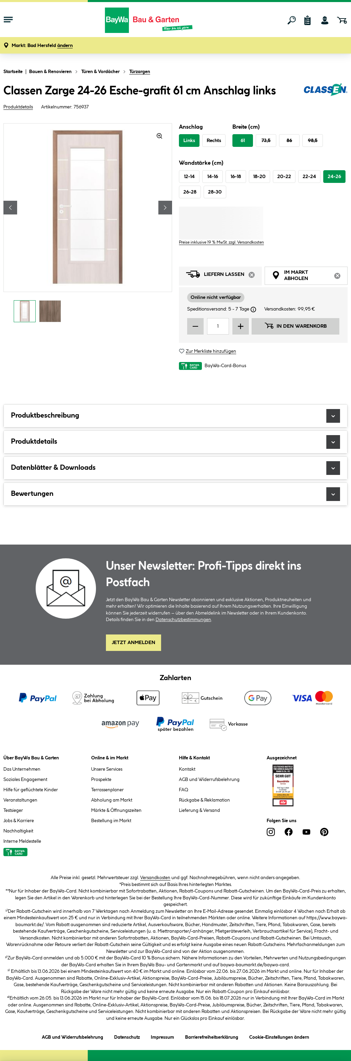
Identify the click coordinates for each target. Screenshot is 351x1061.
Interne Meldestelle (22, 841)
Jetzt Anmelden (133, 642)
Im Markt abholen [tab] (310, 276)
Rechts (214, 140)
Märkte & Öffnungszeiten (116, 810)
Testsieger (13, 810)
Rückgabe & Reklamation (204, 800)
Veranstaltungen (20, 800)
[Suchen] (292, 20)
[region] (88, 224)
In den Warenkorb (295, 325)
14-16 (212, 176)
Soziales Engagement (25, 780)
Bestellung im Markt (111, 821)
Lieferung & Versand (199, 810)
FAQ (183, 790)
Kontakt (187, 769)
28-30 (215, 192)
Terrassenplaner (107, 790)
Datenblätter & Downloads (175, 468)
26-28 (189, 192)
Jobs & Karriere (18, 821)
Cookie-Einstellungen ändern (279, 1036)
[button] (42, 45)
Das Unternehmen (21, 769)
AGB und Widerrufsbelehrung (209, 780)
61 (243, 140)
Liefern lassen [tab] (224, 276)
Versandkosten (155, 878)
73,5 (266, 140)
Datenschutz (127, 1036)
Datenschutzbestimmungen (183, 620)
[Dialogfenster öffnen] (253, 309)
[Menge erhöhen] (240, 326)
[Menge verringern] (195, 326)
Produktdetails (18, 107)
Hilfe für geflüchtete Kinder (30, 790)
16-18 (236, 176)
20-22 (284, 176)
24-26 (334, 176)
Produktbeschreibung (175, 416)
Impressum (162, 1036)
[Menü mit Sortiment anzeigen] (8, 20)
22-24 (309, 176)
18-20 (259, 176)
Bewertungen (175, 494)
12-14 (189, 176)
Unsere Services (106, 769)
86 (289, 140)
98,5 (312, 140)
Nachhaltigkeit (18, 831)
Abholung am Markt (111, 800)
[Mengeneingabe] (218, 326)
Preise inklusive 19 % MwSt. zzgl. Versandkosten (221, 242)
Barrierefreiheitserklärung (211, 1036)
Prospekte (101, 780)
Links (189, 140)
